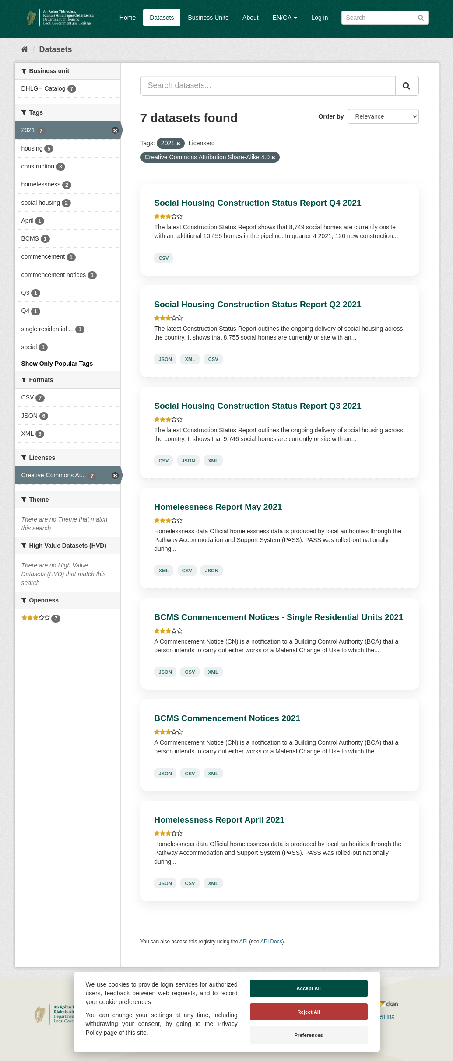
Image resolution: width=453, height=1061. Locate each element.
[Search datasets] (385, 18)
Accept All (308, 988)
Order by (331, 116)
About (250, 17)
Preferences (308, 1035)
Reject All (308, 1012)
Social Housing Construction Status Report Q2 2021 (257, 304)
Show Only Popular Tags (57, 363)
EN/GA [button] (285, 17)
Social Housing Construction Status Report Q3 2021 (257, 405)
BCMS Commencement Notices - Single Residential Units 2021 (278, 617)
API (243, 941)
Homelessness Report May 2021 (218, 506)
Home (127, 17)
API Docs (271, 941)
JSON (165, 359)
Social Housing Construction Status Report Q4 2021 (257, 202)
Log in (319, 17)
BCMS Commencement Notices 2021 (227, 718)
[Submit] (421, 17)
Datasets (162, 17)
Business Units (208, 17)
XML (190, 359)
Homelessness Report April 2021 (219, 819)
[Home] (24, 49)
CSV (163, 257)
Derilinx (380, 1016)
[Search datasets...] (268, 86)
